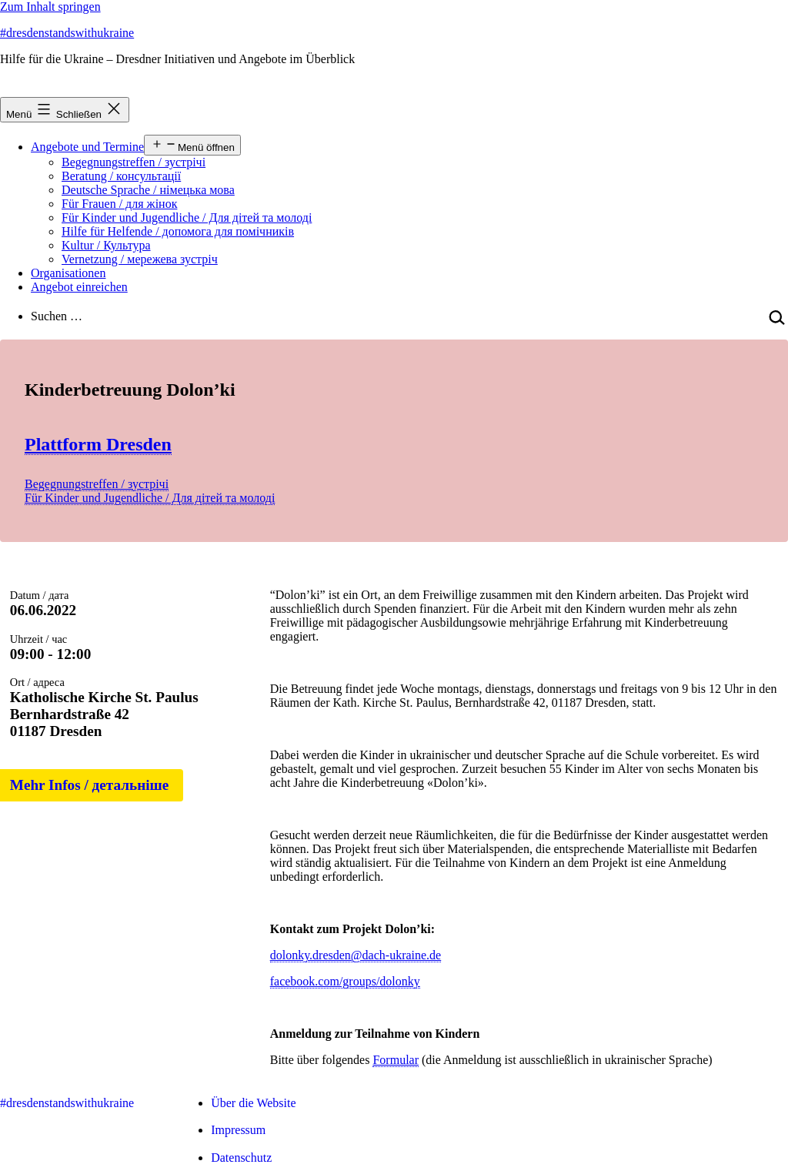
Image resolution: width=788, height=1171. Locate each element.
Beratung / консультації (121, 175)
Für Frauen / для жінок (119, 203)
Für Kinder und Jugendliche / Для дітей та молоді (187, 217)
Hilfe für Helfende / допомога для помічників (178, 231)
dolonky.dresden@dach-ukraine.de (356, 955)
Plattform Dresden (98, 444)
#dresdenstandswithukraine (67, 32)
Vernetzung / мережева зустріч (140, 259)
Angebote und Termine (87, 146)
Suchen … (56, 316)
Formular (395, 1059)
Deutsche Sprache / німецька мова (148, 189)
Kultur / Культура (106, 245)
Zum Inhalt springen (50, 6)
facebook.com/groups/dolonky (345, 981)
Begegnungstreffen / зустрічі (133, 162)
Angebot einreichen (79, 286)
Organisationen (68, 272)
